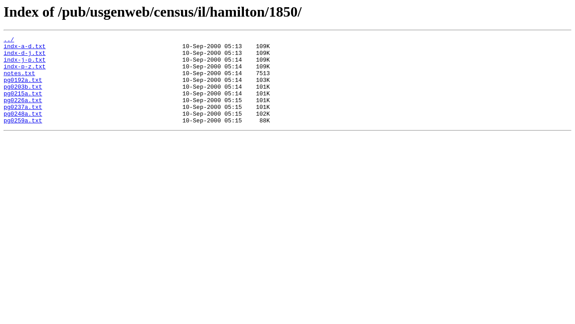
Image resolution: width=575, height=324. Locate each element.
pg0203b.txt (23, 97)
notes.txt (19, 81)
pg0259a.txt (23, 138)
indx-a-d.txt (25, 49)
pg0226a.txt (23, 113)
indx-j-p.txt (25, 65)
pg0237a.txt (23, 121)
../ (9, 40)
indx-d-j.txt (25, 57)
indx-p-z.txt (25, 73)
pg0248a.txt (23, 130)
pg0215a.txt (23, 105)
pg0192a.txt (23, 89)
